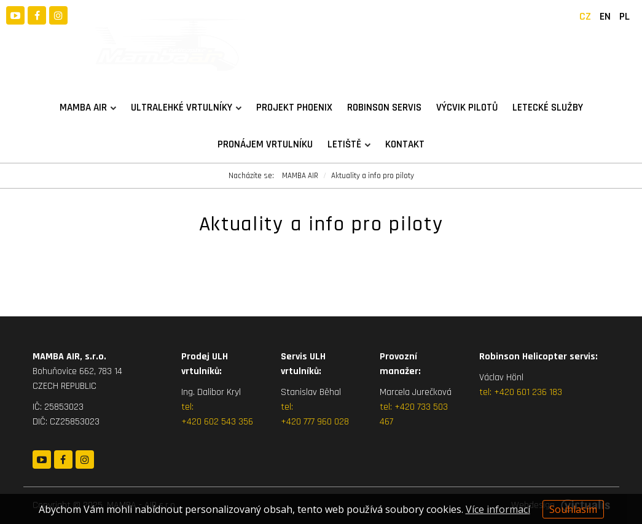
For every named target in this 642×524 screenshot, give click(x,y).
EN (605, 16)
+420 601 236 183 (528, 392)
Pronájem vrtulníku (265, 144)
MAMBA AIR (88, 107)
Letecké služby (547, 107)
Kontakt (405, 144)
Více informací (498, 509)
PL (624, 16)
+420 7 (407, 407)
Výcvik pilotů (467, 107)
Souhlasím (573, 509)
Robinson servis (384, 107)
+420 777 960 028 (315, 421)
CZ (585, 16)
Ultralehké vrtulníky (186, 107)
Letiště (348, 144)
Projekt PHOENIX (294, 107)
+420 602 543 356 (217, 421)
